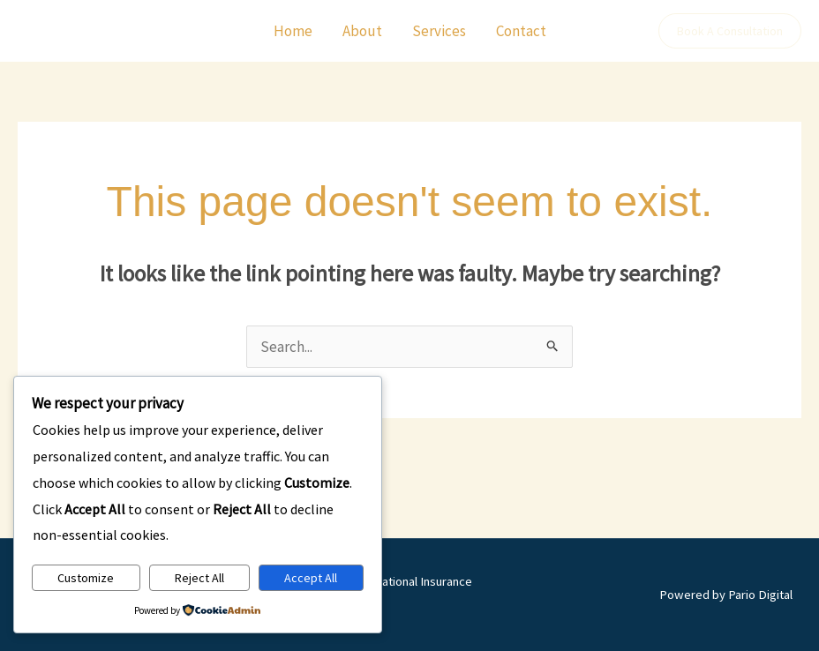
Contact (521, 31)
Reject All (199, 578)
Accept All (310, 578)
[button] (729, 31)
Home (293, 31)
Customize (85, 578)
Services (439, 31)
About (362, 31)
